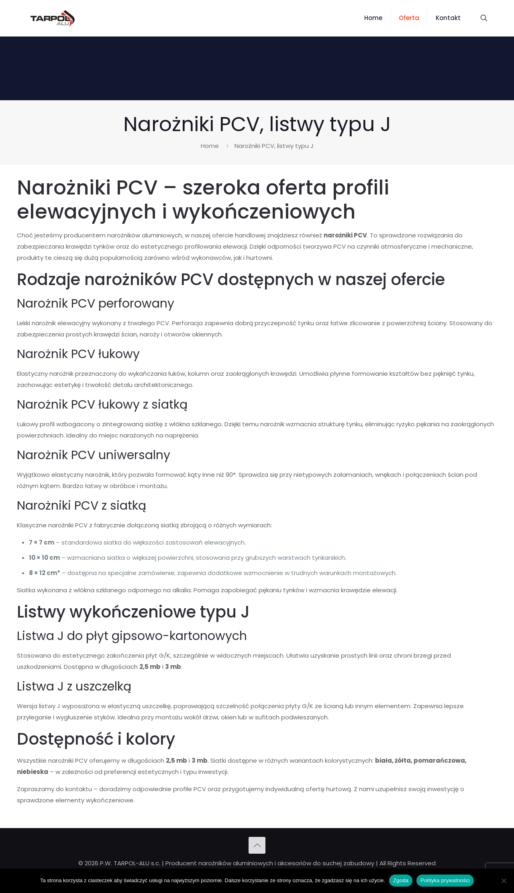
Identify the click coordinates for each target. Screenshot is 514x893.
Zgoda (400, 880)
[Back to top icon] (257, 845)
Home (210, 146)
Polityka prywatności (445, 880)
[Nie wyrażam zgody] (504, 881)
